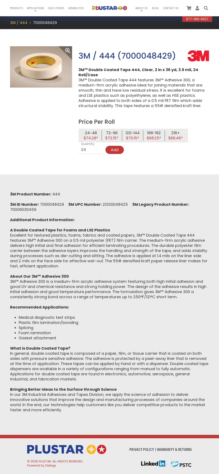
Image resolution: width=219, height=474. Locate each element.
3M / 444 (18, 22)
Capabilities (76, 8)
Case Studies (56, 8)
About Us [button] (141, 8)
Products (16, 8)
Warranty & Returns (174, 449)
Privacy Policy (141, 449)
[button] (206, 8)
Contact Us (171, 8)
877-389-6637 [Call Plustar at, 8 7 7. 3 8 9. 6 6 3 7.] (197, 19)
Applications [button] (35, 8)
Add (114, 149)
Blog (155, 8)
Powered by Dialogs (41, 465)
